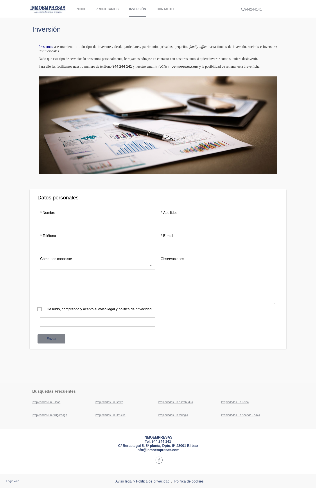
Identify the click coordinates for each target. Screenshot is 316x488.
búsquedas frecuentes (54, 391)
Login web (12, 481)
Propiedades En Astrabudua (175, 402)
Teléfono (48, 236)
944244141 (251, 3)
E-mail (167, 236)
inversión (137, 9)
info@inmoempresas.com (176, 66)
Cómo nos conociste (56, 259)
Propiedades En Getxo (109, 402)
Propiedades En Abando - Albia (240, 415)
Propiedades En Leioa (235, 402)
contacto (165, 9)
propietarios (107, 9)
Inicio (80, 9)
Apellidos (169, 213)
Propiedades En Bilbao (46, 402)
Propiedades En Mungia (173, 415)
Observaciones (172, 259)
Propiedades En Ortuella (110, 415)
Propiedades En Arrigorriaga (49, 415)
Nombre (47, 213)
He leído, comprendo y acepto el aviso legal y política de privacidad (99, 309)
